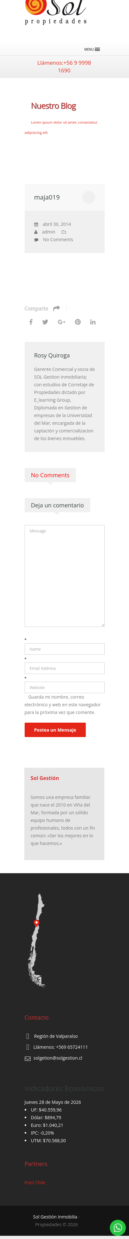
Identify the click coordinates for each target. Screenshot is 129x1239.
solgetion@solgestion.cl (58, 1058)
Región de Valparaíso (56, 1036)
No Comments (58, 239)
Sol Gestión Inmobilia (55, 1217)
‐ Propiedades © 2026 (56, 1220)
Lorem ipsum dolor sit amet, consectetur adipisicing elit (61, 127)
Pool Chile (35, 1182)
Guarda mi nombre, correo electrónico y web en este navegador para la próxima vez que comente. (63, 704)
